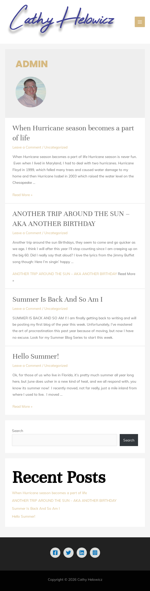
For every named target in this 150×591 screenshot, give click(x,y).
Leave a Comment (26, 147)
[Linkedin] (82, 553)
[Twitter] (68, 553)
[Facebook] (55, 553)
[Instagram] (95, 553)
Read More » (22, 194)
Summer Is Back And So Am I (57, 299)
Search (17, 430)
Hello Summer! (35, 356)
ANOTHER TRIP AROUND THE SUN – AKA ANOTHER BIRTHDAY (64, 273)
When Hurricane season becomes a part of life (49, 493)
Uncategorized (55, 147)
